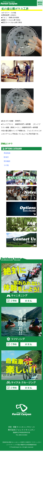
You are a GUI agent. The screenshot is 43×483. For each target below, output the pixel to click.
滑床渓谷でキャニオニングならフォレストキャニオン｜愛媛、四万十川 (9, 3)
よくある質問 (21, 224)
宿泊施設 (7, 161)
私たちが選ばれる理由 (21, 178)
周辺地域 (7, 153)
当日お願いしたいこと (21, 193)
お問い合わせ (21, 240)
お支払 (28, 301)
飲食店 (6, 157)
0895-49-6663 (23, 435)
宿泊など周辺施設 (21, 209)
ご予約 (12, 301)
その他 (6, 165)
